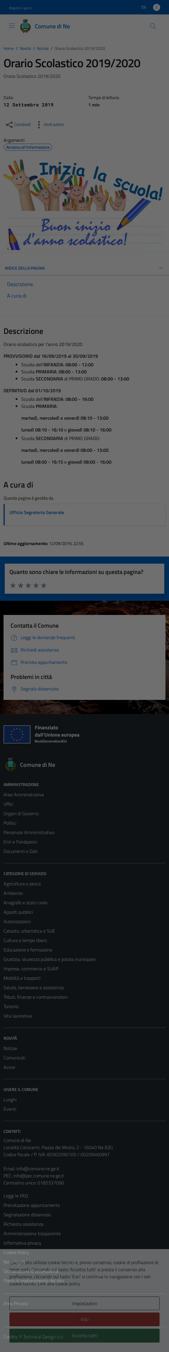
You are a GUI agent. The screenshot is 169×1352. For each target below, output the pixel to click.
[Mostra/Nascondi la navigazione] (11, 25)
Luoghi (10, 1099)
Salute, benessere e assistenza (34, 987)
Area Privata (16, 1303)
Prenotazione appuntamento (32, 1205)
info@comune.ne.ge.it (38, 1168)
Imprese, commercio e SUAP (31, 968)
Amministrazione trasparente (32, 1233)
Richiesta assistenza (23, 1224)
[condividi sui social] (18, 124)
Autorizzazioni (17, 921)
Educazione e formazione (28, 949)
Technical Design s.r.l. (43, 1336)
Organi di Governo (21, 813)
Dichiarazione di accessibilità (31, 1271)
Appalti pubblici (18, 911)
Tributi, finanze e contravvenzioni (36, 996)
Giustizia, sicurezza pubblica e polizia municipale (50, 959)
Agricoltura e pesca (22, 883)
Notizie (10, 1048)
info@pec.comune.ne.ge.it (39, 1175)
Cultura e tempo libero (25, 940)
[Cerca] (153, 26)
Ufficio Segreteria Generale (36, 512)
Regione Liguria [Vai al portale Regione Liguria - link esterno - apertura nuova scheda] (20, 8)
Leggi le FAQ (16, 1195)
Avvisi (9, 1067)
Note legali (14, 1261)
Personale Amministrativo (29, 832)
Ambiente (13, 893)
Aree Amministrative (24, 794)
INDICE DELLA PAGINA (84, 268)
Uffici (8, 804)
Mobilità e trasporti (22, 978)
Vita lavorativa (18, 1015)
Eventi (10, 1109)
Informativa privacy (22, 1242)
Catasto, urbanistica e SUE (29, 930)
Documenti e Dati (20, 851)
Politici (10, 822)
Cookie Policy (16, 1252)
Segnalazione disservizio (27, 1214)
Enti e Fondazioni (20, 841)
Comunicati (14, 1057)
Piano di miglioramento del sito (34, 1280)
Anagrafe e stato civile (25, 902)
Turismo (11, 1006)
